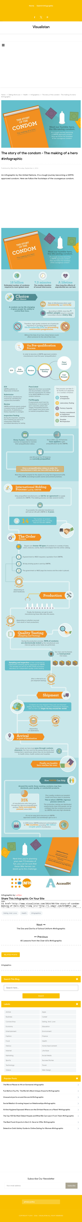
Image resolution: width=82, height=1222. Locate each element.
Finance (45, 1036)
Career (44, 1017)
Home (31, 6)
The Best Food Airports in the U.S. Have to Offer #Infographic (29, 1122)
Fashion (8, 1036)
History (8, 1046)
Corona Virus (10, 1022)
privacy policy (29, 1202)
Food (8, 1041)
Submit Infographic (45, 6)
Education (46, 1026)
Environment (46, 1031)
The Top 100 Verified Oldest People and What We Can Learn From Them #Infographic (38, 1116)
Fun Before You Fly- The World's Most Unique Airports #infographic (31, 1091)
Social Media (46, 1055)
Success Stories (48, 1060)
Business (9, 1017)
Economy (9, 1026)
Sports (8, 1060)
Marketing (9, 1055)
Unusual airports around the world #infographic (23, 1097)
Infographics (36, 913)
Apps (44, 1012)
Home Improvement (49, 1046)
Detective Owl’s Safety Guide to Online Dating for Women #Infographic (33, 1128)
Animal (8, 1012)
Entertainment (11, 1031)
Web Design (46, 1070)
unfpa (19, 895)
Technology (10, 1065)
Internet (9, 1051)
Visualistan (43, 1216)
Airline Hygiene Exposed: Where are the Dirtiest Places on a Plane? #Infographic (36, 1110)
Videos (8, 1070)
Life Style (45, 1051)
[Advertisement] (41, 68)
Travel (44, 1065)
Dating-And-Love (10, 913)
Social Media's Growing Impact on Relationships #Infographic (29, 1103)
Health (24, 913)
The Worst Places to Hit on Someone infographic (23, 1085)
